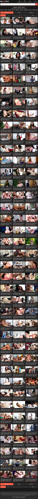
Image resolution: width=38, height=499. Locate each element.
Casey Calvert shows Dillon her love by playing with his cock (19, 200)
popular (7, 12)
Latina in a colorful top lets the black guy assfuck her (7, 421)
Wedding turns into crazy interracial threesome (32, 456)
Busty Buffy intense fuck (5, 444)
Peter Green (28, 155)
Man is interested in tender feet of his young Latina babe (19, 363)
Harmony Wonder (4, 423)
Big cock (34, 26)
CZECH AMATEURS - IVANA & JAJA (19, 351)
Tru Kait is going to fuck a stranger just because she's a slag (19, 188)
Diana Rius (28, 27)
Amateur (15, 26)
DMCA (17, 497)
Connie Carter (16, 120)
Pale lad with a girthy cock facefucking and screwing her (19, 141)
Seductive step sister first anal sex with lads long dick (7, 246)
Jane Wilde (34, 225)
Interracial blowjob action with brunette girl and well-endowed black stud (19, 246)
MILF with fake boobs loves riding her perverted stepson (7, 351)
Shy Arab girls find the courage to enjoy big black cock (7, 479)
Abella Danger (29, 260)
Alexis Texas (21, 225)
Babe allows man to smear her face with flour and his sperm (19, 176)
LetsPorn (11, 140)
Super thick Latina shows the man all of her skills (7, 25)
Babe (27, 26)
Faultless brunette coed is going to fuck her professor (19, 60)
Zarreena (28, 283)
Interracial (22, 317)
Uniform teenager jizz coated (5, 467)
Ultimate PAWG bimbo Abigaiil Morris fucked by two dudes (32, 72)
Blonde (34, 61)
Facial (35, 364)
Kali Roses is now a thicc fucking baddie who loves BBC (7, 130)
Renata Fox (8, 365)
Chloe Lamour (29, 132)
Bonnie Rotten (4, 330)
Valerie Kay (15, 260)
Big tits (2, 26)
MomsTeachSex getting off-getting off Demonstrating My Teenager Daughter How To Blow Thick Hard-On (32, 444)
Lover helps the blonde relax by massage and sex (19, 421)
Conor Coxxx (16, 411)
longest (31, 12)
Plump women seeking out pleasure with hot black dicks (32, 165)
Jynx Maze (15, 365)
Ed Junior (3, 225)
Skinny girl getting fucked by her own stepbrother (19, 37)
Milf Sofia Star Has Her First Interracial (32, 421)
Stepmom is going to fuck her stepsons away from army (19, 48)
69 (14, 387)
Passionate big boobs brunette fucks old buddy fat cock (7, 165)
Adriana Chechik (29, 225)
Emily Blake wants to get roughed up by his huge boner (32, 60)
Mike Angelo (3, 365)
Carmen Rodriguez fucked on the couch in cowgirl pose (32, 304)
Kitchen (34, 329)
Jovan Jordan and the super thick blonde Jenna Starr (32, 141)
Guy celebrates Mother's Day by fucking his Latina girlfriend (7, 188)
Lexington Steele (8, 132)
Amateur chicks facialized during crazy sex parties (32, 363)
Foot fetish (19, 364)
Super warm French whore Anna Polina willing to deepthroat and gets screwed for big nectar (7, 374)
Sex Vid (11, 117)
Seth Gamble (3, 109)
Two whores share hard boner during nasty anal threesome (32, 223)
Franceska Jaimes (29, 202)
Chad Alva (15, 167)
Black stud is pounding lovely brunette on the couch (19, 386)
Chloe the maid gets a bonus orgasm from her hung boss (32, 130)
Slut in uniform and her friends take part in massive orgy (7, 316)
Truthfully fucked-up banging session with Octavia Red (32, 48)
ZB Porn (11, 24)
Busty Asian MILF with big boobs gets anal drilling (19, 304)
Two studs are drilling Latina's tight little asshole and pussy (32, 351)
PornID (11, 82)
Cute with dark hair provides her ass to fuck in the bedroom (19, 153)
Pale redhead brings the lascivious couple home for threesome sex (32, 246)
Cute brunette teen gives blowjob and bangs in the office (19, 432)
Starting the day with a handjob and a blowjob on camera (19, 25)
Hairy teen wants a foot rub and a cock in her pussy (32, 374)
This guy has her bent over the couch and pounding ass (7, 223)
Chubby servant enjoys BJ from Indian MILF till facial (19, 444)
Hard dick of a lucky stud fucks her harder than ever (32, 83)
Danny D (3, 155)
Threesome (35, 445)
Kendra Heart (4, 248)
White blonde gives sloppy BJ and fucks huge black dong (19, 479)
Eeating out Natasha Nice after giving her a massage (32, 37)
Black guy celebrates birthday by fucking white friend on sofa (32, 467)
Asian (27, 96)
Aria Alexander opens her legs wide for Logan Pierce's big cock (7, 409)
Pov (9, 294)
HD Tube (23, 140)
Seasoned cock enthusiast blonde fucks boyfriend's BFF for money (7, 176)
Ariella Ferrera (29, 481)
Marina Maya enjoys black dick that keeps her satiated (32, 118)
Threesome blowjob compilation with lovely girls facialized (7, 200)
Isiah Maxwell (4, 120)
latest (19, 12)
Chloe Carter (34, 481)
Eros (27, 411)
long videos (35, 1)
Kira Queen (3, 388)
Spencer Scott (16, 400)
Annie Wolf (15, 155)
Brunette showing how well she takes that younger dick (19, 72)
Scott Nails (28, 109)
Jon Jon (28, 458)
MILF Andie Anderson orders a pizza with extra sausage (32, 339)
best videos (24, 1)
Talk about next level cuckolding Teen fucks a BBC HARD (32, 211)
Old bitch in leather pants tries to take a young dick (7, 72)
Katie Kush (20, 272)
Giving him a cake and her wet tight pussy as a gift (32, 328)
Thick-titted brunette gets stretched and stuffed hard (32, 25)
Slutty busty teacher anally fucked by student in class (19, 223)
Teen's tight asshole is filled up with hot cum (32, 293)
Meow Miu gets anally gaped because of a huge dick (19, 456)
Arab (2, 480)
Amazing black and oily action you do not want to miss (19, 211)
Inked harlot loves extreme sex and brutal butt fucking (7, 328)
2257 (20, 497)
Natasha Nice (29, 39)
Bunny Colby (16, 481)
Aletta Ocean (16, 225)
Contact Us (23, 497)
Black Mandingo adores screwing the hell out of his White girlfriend (19, 258)
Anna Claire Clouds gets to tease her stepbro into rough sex (19, 165)
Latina (23, 364)
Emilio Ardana (4, 39)
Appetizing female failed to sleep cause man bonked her (19, 118)
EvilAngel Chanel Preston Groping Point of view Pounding (7, 293)
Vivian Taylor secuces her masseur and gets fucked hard (19, 339)
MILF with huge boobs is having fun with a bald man (7, 281)
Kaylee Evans (16, 376)
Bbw (27, 38)
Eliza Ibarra (16, 388)
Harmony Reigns (29, 190)
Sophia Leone (9, 481)
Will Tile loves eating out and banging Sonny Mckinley (7, 258)
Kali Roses (3, 132)
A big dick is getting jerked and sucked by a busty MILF (19, 130)
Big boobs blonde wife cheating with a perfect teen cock (19, 95)
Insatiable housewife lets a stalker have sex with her (19, 328)
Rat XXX (36, 24)
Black (5, 73)
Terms (14, 497)
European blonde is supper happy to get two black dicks (19, 316)
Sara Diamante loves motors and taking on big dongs (19, 293)
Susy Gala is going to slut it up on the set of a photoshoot (7, 37)
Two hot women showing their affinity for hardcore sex (32, 479)
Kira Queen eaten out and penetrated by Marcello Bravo (7, 386)
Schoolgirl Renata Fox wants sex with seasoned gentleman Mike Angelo (7, 363)
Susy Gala (8, 39)
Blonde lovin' (3, 304)
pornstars (19, 1)
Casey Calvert (16, 202)
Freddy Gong (16, 318)
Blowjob (6, 26)
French (10, 375)
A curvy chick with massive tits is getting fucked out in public (7, 456)
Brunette (22, 26)
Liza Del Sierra (16, 248)
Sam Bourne (16, 97)
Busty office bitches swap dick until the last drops (7, 141)
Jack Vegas (3, 97)
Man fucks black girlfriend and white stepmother (7, 339)
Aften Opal (15, 272)
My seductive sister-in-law (17, 281)
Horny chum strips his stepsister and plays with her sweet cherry (7, 432)
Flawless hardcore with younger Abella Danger (32, 258)
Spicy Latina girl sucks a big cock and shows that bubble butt (19, 409)
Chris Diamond (34, 132)
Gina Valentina (4, 74)
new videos (30, 1)
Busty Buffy (3, 446)
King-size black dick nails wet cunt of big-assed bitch (32, 409)
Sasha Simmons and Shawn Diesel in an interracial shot (7, 48)
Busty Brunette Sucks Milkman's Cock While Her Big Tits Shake (7, 153)
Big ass (30, 26)
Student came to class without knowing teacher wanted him (19, 374)
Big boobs (5, 38)
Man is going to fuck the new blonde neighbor (19, 467)
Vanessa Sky (9, 120)
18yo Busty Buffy (28, 176)
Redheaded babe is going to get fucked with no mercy (32, 188)
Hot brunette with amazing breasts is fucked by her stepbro (32, 386)
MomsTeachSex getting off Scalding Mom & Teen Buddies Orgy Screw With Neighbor (7, 211)
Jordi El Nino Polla (17, 74)
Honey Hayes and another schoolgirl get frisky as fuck (32, 153)
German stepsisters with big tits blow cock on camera (32, 316)
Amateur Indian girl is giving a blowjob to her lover (19, 83)
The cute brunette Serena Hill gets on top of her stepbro (7, 60)
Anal (14, 73)
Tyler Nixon (33, 260)
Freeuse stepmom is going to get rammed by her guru (7, 95)
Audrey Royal (4, 481)
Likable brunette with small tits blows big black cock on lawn (32, 281)
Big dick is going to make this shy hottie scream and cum (32, 95)
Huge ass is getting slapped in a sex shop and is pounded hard (32, 200)
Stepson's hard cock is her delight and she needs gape (32, 432)
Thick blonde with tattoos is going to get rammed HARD (7, 83)
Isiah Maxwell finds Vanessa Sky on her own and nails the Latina (7, 118)
